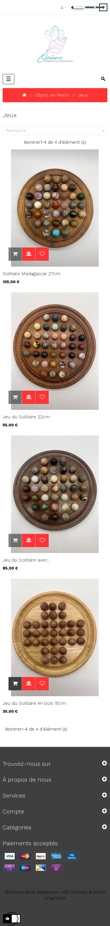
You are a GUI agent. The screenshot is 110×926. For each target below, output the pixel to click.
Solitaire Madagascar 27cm (31, 273)
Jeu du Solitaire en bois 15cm (34, 703)
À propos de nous (27, 779)
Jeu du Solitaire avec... (26, 560)
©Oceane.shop (20, 892)
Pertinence (56, 130)
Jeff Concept (73, 892)
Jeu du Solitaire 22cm (26, 417)
